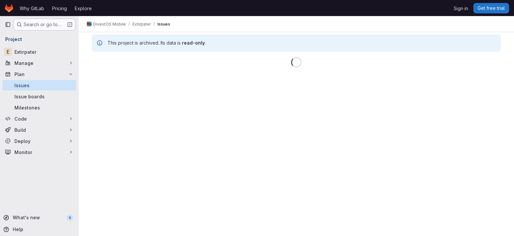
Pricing (59, 8)
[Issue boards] (39, 96)
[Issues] (39, 85)
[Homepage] (9, 8)
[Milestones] (39, 107)
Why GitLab (32, 8)
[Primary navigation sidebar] (8, 24)
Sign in (461, 8)
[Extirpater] (39, 52)
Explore (83, 8)
